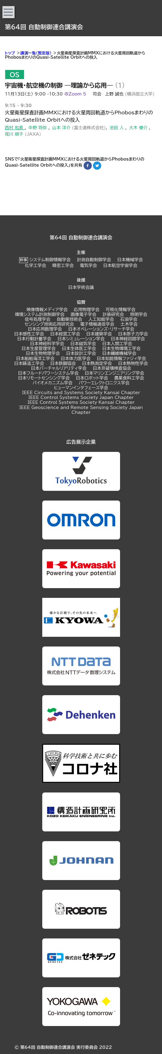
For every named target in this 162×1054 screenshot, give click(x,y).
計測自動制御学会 (94, 260)
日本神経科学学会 (47, 344)
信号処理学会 (37, 319)
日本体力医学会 (76, 358)
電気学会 (88, 265)
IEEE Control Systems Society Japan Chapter (80, 397)
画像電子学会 (83, 314)
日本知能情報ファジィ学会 (121, 358)
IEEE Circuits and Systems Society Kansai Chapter (81, 392)
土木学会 (128, 324)
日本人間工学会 (117, 344)
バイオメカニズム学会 (52, 383)
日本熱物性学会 (133, 363)
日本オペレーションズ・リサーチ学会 (101, 329)
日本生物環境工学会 (121, 348)
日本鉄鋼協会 (63, 363)
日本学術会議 (81, 287)
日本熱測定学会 (97, 363)
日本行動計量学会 (34, 339)
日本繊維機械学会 (119, 353)
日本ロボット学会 (92, 378)
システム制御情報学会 (50, 260)
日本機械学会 (130, 260)
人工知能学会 (101, 319)
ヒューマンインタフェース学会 (81, 388)
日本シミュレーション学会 (81, 339)
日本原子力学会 (133, 334)
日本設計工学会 (81, 353)
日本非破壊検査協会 (112, 368)
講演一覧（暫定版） (35, 53)
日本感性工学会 (29, 334)
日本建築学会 (99, 334)
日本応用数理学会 (45, 329)
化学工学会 (35, 265)
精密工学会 (63, 265)
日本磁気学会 (83, 344)
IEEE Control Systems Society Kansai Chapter (80, 402)
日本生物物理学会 (43, 353)
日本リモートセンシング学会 (44, 378)
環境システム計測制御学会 (39, 314)
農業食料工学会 (129, 378)
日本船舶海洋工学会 (35, 358)
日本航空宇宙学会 (120, 265)
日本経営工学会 (65, 334)
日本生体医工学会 (79, 348)
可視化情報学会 (121, 309)
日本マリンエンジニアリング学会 (114, 373)
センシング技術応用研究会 (49, 324)
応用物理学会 (86, 309)
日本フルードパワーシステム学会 (48, 373)
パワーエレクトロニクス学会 (104, 383)
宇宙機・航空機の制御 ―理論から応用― (59, 85)
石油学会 (128, 319)
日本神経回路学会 (128, 339)
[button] (8, 12)
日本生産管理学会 (39, 348)
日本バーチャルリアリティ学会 (59, 368)
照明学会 (138, 314)
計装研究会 (113, 314)
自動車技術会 (69, 319)
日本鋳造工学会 (29, 363)
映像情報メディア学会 (46, 309)
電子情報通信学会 (97, 324)
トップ (10, 53)
